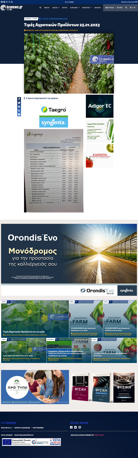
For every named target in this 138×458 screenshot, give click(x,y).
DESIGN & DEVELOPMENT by (87, 435)
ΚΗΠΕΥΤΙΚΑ (43, 335)
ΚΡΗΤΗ (64, 8)
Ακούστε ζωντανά (129, 2)
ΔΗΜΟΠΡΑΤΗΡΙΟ (35, 335)
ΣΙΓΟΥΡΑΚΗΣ (78, 358)
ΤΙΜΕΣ (120, 8)
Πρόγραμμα (38, 428)
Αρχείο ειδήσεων (22, 428)
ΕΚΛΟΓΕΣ (97, 8)
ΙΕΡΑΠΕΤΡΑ (30, 30)
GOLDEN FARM (93, 335)
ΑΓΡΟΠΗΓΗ (73, 30)
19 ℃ (133, 8)
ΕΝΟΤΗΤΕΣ (87, 8)
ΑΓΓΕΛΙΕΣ (110, 8)
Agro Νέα (74, 8)
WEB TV (46, 8)
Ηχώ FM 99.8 (6, 428)
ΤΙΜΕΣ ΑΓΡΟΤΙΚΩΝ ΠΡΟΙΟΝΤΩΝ (46, 30)
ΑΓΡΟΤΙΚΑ (53, 358)
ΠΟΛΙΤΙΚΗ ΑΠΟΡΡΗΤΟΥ (24, 435)
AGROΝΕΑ (28, 18)
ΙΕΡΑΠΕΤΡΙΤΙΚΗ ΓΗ (53, 360)
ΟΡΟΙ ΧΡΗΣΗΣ (7, 435)
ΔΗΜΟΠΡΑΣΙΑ (63, 30)
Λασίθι (55, 8)
